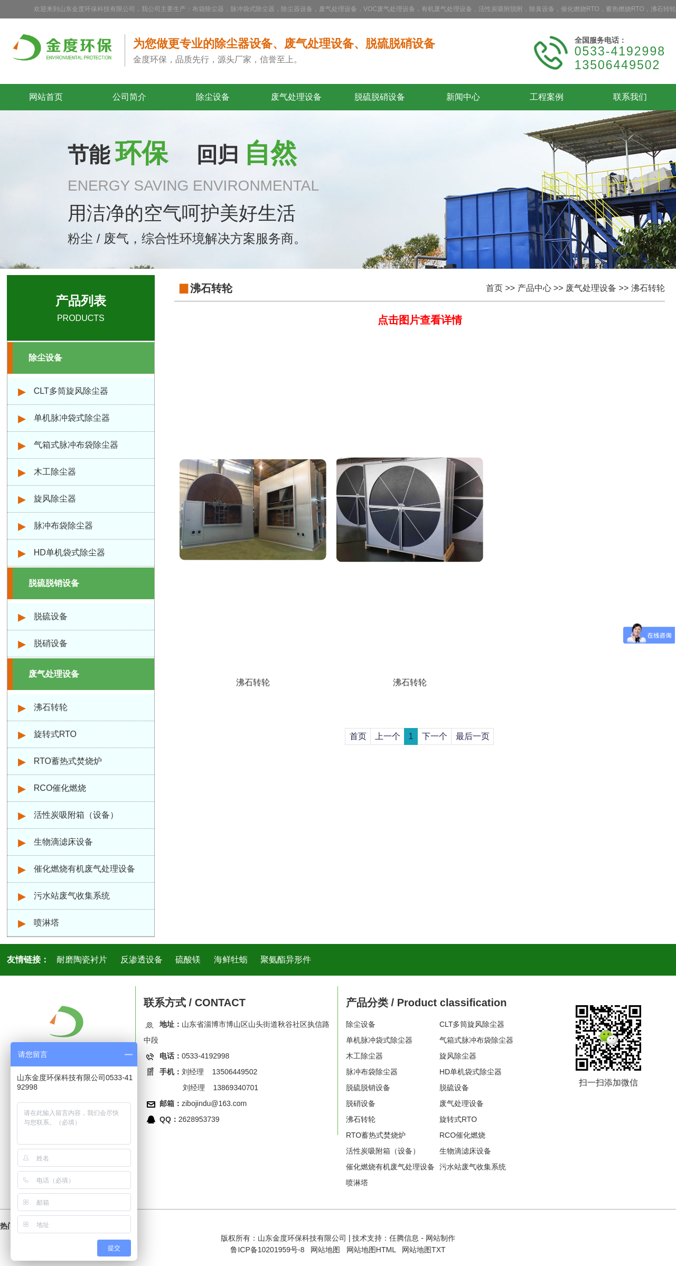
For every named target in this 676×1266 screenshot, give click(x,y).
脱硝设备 (51, 643)
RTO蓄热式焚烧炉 (68, 761)
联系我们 (630, 96)
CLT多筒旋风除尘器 (71, 390)
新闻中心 (463, 96)
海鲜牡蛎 (231, 959)
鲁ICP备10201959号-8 (267, 1249)
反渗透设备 (141, 959)
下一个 (434, 736)
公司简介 (129, 96)
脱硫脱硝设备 (379, 96)
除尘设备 (213, 96)
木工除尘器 (55, 471)
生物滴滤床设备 (63, 841)
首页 (494, 288)
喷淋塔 (46, 922)
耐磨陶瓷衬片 (82, 959)
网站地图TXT (423, 1249)
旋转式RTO (55, 734)
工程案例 (547, 96)
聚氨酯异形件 (285, 959)
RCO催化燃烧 (60, 787)
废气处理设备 (296, 96)
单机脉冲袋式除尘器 (72, 417)
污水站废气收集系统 (72, 895)
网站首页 (46, 96)
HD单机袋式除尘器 (69, 552)
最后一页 (473, 736)
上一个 (387, 736)
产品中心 (534, 288)
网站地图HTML (371, 1249)
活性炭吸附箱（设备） (76, 814)
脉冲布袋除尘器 (63, 525)
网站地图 (325, 1249)
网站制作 (440, 1238)
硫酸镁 (188, 959)
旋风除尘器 (55, 498)
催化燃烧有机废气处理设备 (84, 868)
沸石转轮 (51, 707)
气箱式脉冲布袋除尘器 (76, 444)
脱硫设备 (51, 616)
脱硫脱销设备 (54, 583)
